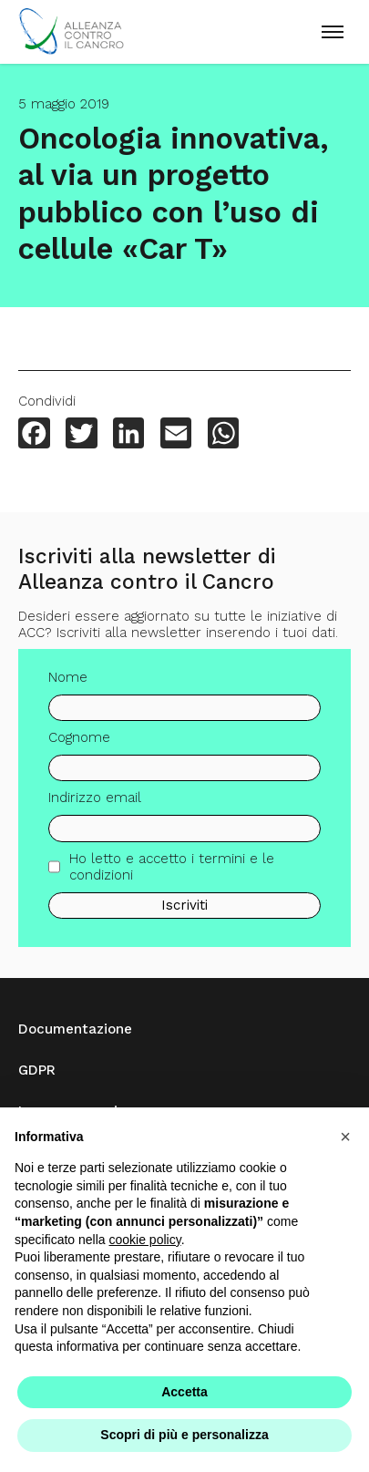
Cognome (79, 743)
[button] (345, 1136)
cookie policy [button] (145, 1239)
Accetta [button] (184, 1392)
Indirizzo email (94, 803)
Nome (67, 682)
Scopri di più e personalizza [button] (184, 1434)
